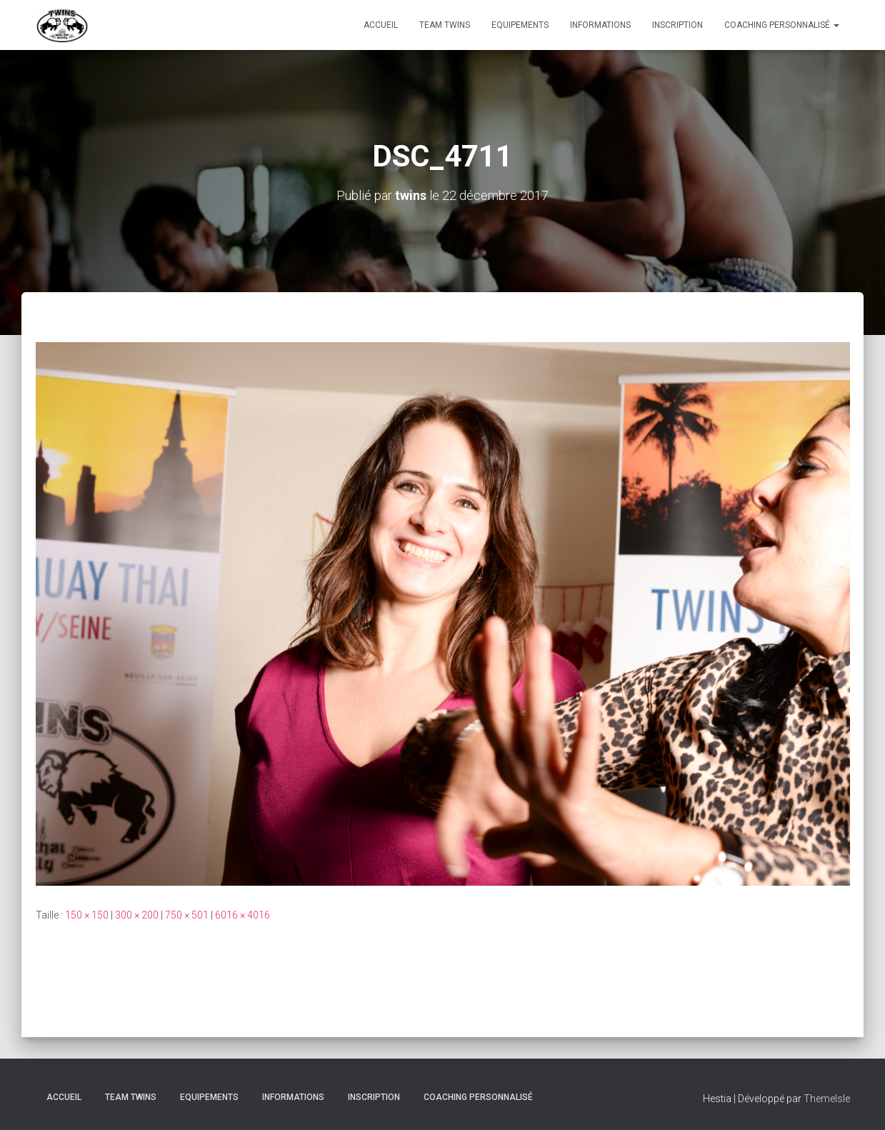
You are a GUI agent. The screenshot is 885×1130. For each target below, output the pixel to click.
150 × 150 (87, 914)
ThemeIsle (827, 1098)
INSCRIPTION (677, 25)
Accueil (381, 25)
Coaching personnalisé (781, 25)
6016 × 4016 (242, 914)
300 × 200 (137, 914)
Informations (600, 25)
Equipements (520, 25)
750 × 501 (187, 914)
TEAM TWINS (444, 25)
